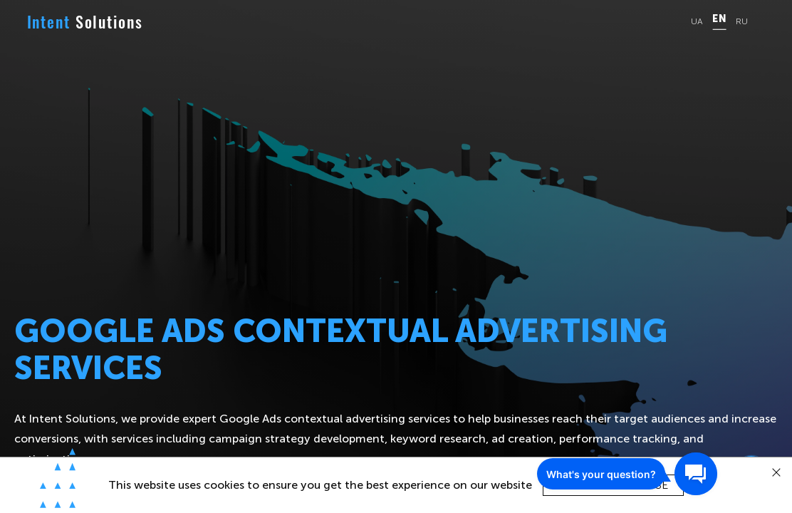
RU (742, 21)
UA (697, 21)
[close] (776, 473)
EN (719, 19)
